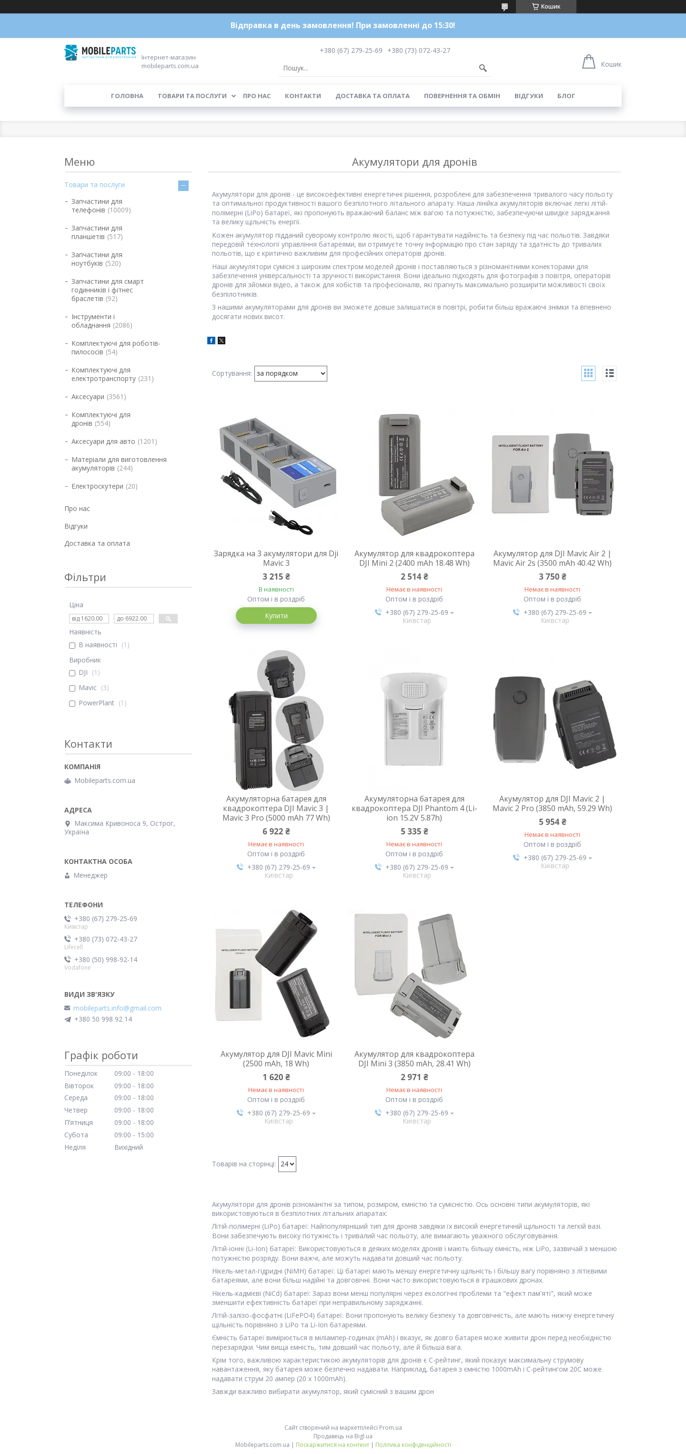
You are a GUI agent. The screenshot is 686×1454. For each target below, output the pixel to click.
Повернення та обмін (462, 95)
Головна (127, 95)
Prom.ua (390, 1428)
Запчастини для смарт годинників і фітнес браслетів (107, 290)
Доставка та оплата (372, 95)
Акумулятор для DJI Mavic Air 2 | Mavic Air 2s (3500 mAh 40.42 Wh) (552, 558)
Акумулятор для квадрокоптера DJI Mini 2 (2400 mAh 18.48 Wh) (414, 558)
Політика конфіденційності (413, 1445)
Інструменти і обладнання (93, 321)
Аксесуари (87, 396)
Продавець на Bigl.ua (343, 1436)
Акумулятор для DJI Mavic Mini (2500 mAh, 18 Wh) (276, 1058)
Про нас (257, 95)
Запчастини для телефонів (96, 205)
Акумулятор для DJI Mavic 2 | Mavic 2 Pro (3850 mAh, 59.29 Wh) (552, 803)
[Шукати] (483, 68)
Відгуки (528, 95)
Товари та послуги (192, 95)
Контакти (303, 95)
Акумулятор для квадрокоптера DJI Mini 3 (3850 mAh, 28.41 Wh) (414, 1058)
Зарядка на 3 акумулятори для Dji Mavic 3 (276, 558)
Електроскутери (97, 486)
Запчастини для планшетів (96, 232)
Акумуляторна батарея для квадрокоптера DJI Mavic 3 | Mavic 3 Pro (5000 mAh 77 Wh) (276, 808)
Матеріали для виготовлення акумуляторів (119, 463)
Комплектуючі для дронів (101, 419)
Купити (276, 615)
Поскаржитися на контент (332, 1445)
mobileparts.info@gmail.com (117, 1008)
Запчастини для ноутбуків (96, 259)
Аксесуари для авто (103, 441)
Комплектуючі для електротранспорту (103, 374)
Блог (566, 95)
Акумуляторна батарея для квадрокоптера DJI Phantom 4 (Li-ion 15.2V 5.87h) (414, 808)
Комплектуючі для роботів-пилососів (116, 347)
